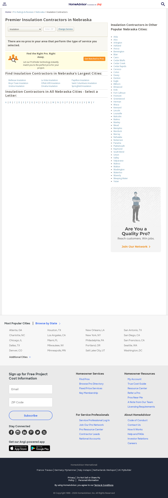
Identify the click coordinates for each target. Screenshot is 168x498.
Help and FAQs (136, 434)
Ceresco (117, 69)
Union (116, 154)
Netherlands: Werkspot (104, 470)
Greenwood (119, 98)
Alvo (116, 39)
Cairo (116, 57)
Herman (117, 101)
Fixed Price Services (90, 388)
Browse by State (48, 323)
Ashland (117, 45)
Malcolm (117, 116)
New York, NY (93, 335)
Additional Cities (20, 357)
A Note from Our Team (140, 402)
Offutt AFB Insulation (50, 83)
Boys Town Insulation (18, 83)
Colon (116, 72)
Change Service (65, 29)
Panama (117, 143)
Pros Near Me (135, 397)
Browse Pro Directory (91, 383)
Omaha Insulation (49, 86)
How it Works (135, 429)
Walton (117, 166)
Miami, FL (52, 340)
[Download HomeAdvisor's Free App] (20, 448)
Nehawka (118, 137)
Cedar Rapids (120, 66)
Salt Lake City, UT (95, 350)
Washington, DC (133, 350)
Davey (116, 75)
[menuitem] (4, 4)
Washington (119, 169)
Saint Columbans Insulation (84, 83)
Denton (117, 78)
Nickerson (118, 140)
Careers (132, 443)
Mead (116, 125)
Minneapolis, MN (56, 350)
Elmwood (118, 87)
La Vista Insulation (49, 80)
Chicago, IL (15, 340)
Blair (116, 54)
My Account (134, 379)
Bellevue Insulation (17, 80)
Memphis (118, 128)
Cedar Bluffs (119, 60)
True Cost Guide (137, 383)
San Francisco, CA (134, 340)
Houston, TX (54, 330)
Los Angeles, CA (56, 335)
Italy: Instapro (84, 470)
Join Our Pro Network (91, 424)
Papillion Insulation (80, 80)
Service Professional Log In (94, 420)
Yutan (116, 181)
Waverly (117, 175)
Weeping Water (121, 178)
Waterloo (118, 172)
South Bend (119, 151)
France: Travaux (45, 470)
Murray (117, 134)
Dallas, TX (14, 345)
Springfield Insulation (81, 86)
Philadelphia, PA (95, 340)
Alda (116, 36)
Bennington (119, 51)
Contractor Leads (89, 434)
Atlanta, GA (15, 330)
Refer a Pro (134, 392)
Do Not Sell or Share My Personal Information (88, 479)
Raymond (118, 148)
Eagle (116, 81)
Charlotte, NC (17, 335)
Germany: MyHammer (65, 470)
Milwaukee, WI (55, 345)
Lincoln (117, 110)
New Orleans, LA (95, 330)
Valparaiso (119, 160)
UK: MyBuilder (124, 470)
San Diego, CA (132, 335)
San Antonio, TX (133, 330)
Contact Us (134, 424)
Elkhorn (117, 84)
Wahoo (117, 163)
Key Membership (88, 392)
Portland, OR (93, 345)
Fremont (117, 95)
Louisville (118, 113)
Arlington (118, 42)
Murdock (118, 131)
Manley (117, 122)
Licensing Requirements (141, 406)
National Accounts (89, 438)
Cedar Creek (119, 63)
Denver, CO (15, 350)
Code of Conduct (137, 420)
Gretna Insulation (16, 86)
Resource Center (137, 388)
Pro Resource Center (91, 429)
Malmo (117, 119)
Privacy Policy (71, 479)
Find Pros (84, 379)
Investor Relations (138, 438)
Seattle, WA (130, 345)
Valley (116, 157)
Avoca (116, 48)
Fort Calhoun (120, 92)
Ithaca (116, 104)
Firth (116, 89)
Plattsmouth (119, 146)
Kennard (117, 107)
